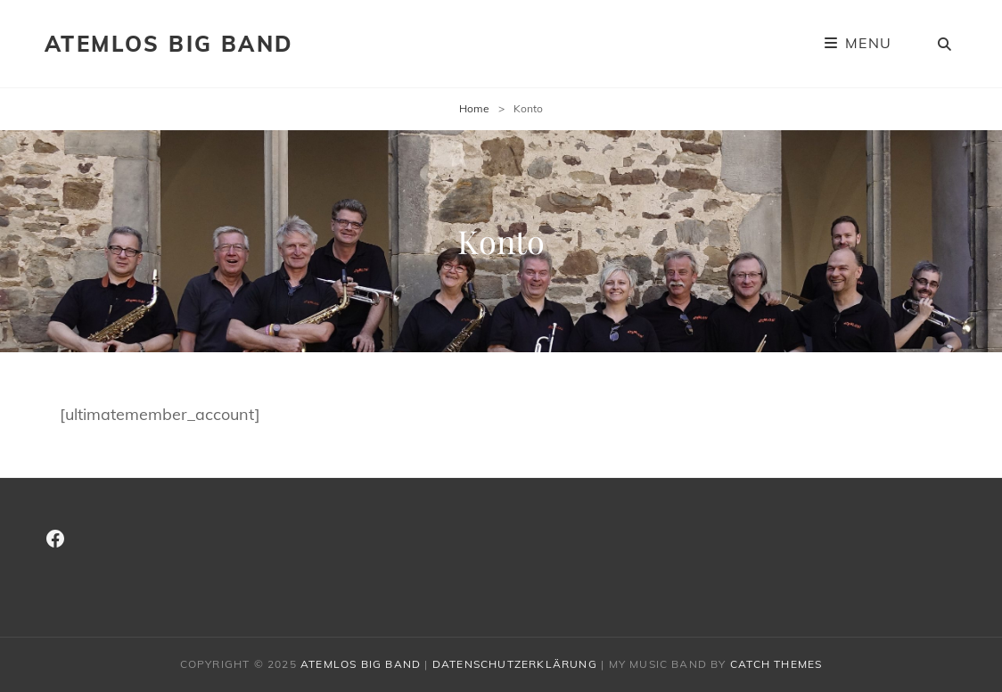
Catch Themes (776, 664)
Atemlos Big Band (169, 43)
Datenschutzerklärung (514, 664)
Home (474, 108)
